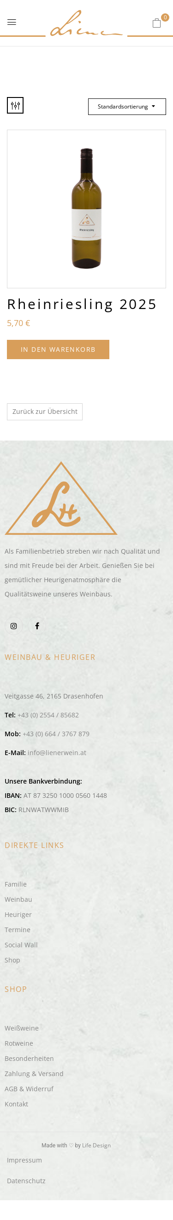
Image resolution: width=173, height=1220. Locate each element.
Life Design (96, 1145)
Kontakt (16, 1104)
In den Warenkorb (58, 349)
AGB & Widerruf (29, 1088)
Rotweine (19, 1043)
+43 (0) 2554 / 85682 (48, 714)
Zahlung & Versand (34, 1073)
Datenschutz (26, 1180)
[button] (156, 22)
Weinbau (18, 899)
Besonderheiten (29, 1058)
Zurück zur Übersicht (45, 411)
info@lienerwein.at (57, 752)
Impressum (24, 1160)
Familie (16, 884)
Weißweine (22, 1028)
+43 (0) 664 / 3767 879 (56, 733)
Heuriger (18, 914)
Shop (12, 960)
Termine (17, 929)
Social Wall (21, 944)
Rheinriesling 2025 (82, 303)
